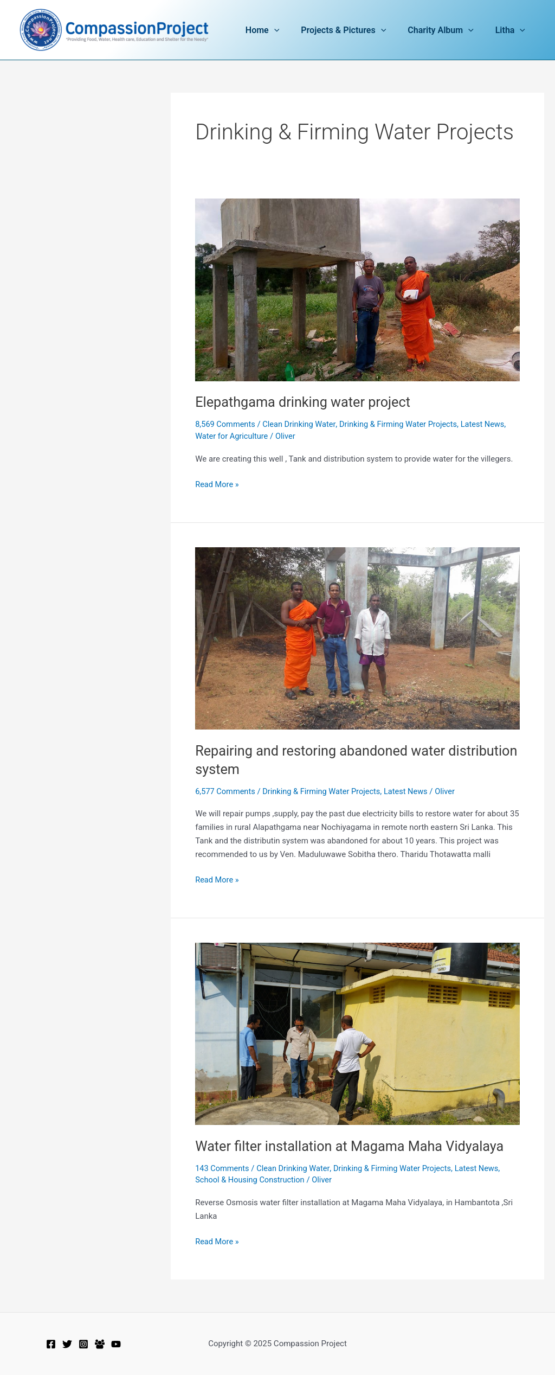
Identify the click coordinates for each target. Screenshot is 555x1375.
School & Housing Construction (251, 1180)
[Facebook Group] (100, 1344)
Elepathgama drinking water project (306, 402)
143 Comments (223, 1168)
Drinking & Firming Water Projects (403, 424)
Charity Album (447, 30)
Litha (512, 30)
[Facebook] (51, 1344)
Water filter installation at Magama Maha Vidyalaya (354, 1146)
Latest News (490, 424)
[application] (289, 30)
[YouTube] (116, 1344)
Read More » (217, 483)
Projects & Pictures (354, 30)
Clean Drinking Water (301, 424)
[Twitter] (67, 1344)
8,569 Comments (226, 424)
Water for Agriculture (232, 436)
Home (277, 30)
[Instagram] (83, 1344)
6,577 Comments (226, 791)
